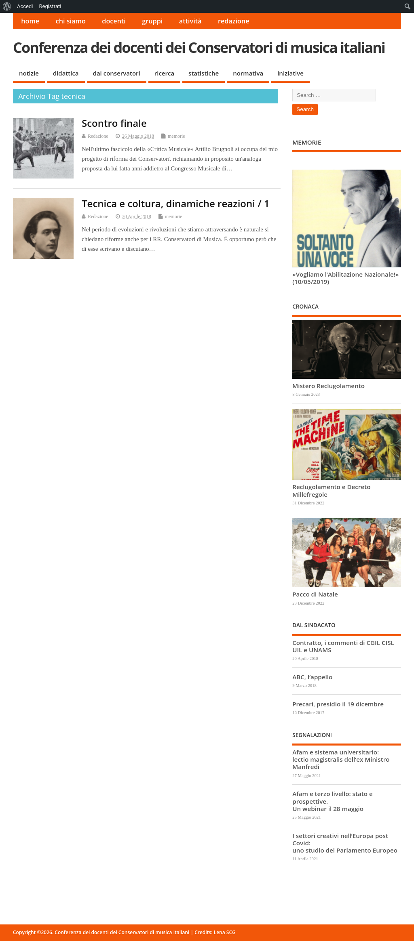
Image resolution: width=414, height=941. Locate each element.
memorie (176, 136)
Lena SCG (225, 932)
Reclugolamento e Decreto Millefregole (331, 490)
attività (190, 21)
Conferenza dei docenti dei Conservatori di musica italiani (199, 47)
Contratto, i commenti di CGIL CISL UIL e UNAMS (343, 646)
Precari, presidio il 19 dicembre (338, 704)
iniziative (290, 73)
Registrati (50, 6)
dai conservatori (116, 73)
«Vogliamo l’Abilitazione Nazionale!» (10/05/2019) (345, 278)
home (30, 21)
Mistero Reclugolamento (328, 386)
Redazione (98, 136)
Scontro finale (114, 123)
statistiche (203, 73)
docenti (114, 21)
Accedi (25, 6)
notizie (29, 73)
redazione (233, 21)
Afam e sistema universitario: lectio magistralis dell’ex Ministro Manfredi (340, 759)
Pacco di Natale (315, 594)
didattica (66, 73)
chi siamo (71, 21)
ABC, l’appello (312, 677)
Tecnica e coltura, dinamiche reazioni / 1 (175, 203)
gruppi (152, 21)
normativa (248, 73)
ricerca (164, 73)
